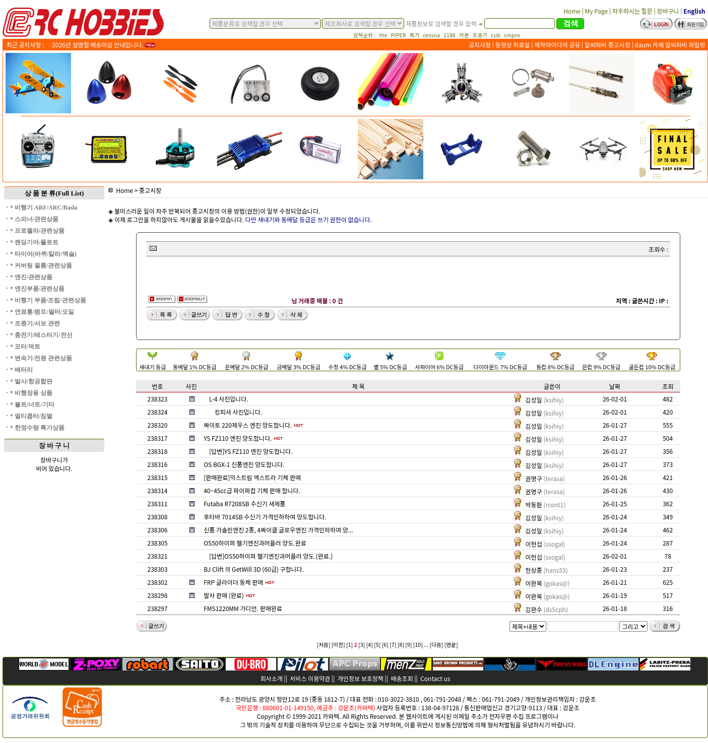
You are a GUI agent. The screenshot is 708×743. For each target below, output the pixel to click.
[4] (369, 644)
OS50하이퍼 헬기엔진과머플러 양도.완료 (255, 542)
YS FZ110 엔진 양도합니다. (238, 438)
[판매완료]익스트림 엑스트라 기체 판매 (252, 477)
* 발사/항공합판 (31, 381)
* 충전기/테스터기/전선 (41, 335)
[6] (385, 644)
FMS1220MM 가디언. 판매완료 (243, 608)
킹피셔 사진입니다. (238, 412)
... (426, 644)
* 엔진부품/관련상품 (37, 288)
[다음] (436, 644)
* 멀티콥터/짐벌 (31, 416)
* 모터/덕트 (25, 346)
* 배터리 (21, 369)
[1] (349, 644)
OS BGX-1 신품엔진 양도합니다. (244, 464)
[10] (418, 644)
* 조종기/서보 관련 (35, 323)
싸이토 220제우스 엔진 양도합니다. (248, 425)
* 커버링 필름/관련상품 (41, 265)
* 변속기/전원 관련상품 (41, 358)
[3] (361, 644)
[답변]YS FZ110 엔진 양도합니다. (251, 451)
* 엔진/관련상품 (31, 277)
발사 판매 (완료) (224, 595)
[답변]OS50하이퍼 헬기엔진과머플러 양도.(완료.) (271, 556)
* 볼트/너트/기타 (32, 404)
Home (120, 190)
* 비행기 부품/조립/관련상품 (48, 300)
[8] (401, 644)
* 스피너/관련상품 (34, 219)
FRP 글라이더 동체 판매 (233, 582)
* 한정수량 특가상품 (37, 427)
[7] (393, 644)
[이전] (338, 644)
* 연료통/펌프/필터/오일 (42, 311)
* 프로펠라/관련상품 (37, 230)
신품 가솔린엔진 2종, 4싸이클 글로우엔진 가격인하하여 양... (278, 529)
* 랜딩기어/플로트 (34, 242)
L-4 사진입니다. (228, 398)
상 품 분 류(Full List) (54, 193)
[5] (377, 644)
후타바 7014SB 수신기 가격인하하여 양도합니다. (265, 516)
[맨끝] (451, 644)
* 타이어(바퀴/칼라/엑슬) (43, 253)
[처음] (324, 644)
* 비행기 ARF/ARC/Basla (43, 207)
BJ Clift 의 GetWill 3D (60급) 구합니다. (254, 569)
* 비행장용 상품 (31, 392)
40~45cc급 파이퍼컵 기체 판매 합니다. (252, 490)
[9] (408, 644)
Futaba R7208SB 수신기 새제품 (244, 503)
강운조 (587, 699)
